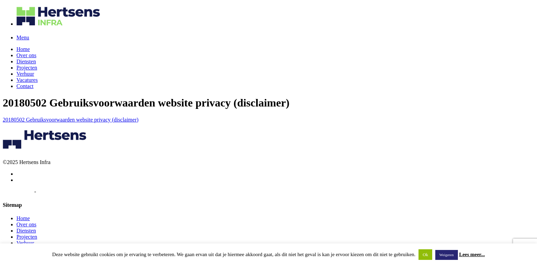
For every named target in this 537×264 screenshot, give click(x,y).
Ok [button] (425, 254)
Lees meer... (472, 254)
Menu (22, 37)
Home (23, 49)
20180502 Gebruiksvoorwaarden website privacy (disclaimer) (70, 120)
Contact (25, 86)
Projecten (26, 68)
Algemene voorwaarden (63, 191)
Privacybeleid (18, 191)
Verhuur (25, 74)
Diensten (26, 61)
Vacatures (27, 80)
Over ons (26, 55)
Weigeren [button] (446, 255)
